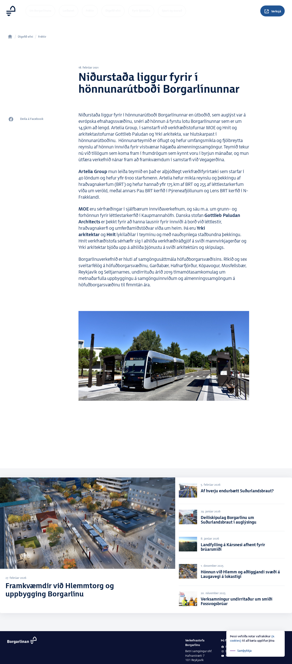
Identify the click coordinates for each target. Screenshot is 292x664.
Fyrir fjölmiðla (141, 11)
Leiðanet (68, 11)
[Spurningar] (272, 10)
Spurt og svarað (172, 11)
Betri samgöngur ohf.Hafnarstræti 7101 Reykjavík (198, 655)
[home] (10, 36)
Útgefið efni (113, 11)
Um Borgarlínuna (40, 11)
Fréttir (90, 11)
